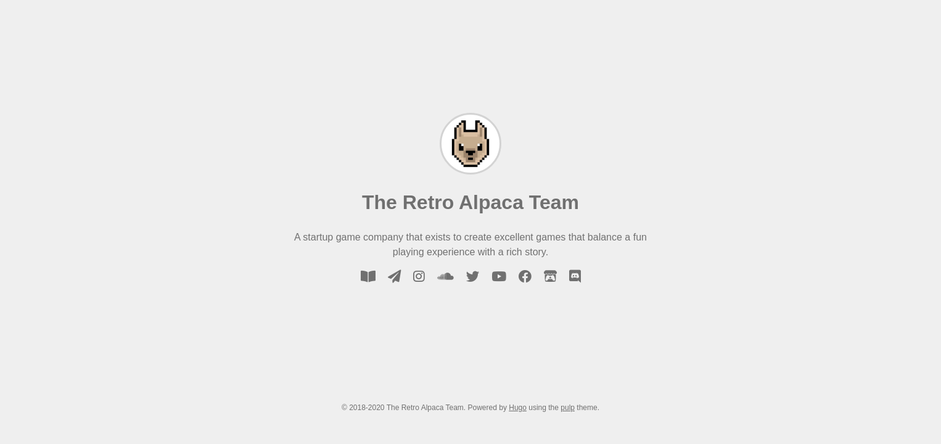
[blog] (368, 276)
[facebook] (525, 276)
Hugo (518, 407)
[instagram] (419, 276)
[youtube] (498, 276)
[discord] (575, 276)
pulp (568, 407)
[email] (394, 276)
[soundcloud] (445, 276)
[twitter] (472, 276)
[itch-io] (550, 276)
